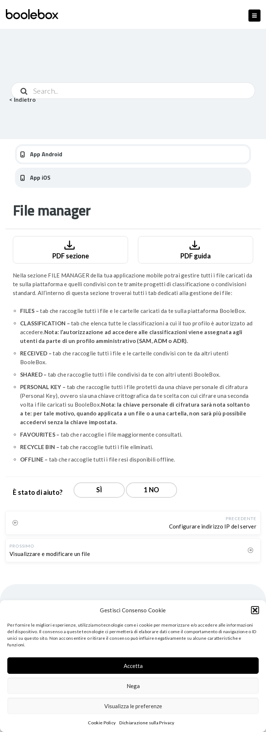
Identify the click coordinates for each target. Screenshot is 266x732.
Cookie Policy (102, 722)
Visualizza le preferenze (133, 706)
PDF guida (195, 249)
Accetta (133, 665)
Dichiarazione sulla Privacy (146, 722)
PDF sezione (70, 249)
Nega (133, 686)
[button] (255, 610)
